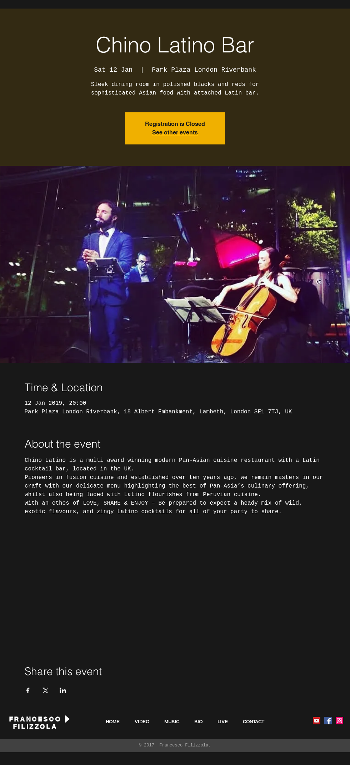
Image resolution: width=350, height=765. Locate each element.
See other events (175, 132)
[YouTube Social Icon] (316, 720)
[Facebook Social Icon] (328, 720)
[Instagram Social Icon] (339, 720)
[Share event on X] (45, 690)
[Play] (66, 718)
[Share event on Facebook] (28, 690)
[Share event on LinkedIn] (63, 690)
